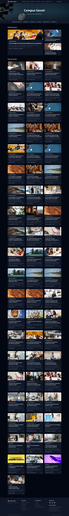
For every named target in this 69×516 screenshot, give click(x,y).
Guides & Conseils (48, 1)
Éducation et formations (25, 1)
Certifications (38, 1)
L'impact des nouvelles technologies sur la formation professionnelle (54, 508)
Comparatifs (53, 21)
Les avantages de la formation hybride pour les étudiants (55, 506)
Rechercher (59, 1)
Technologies (33, 1)
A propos (36, 502)
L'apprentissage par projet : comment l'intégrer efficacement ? (55, 510)
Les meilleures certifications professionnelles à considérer (53, 509)
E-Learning (43, 1)
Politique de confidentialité (39, 507)
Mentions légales (38, 505)
